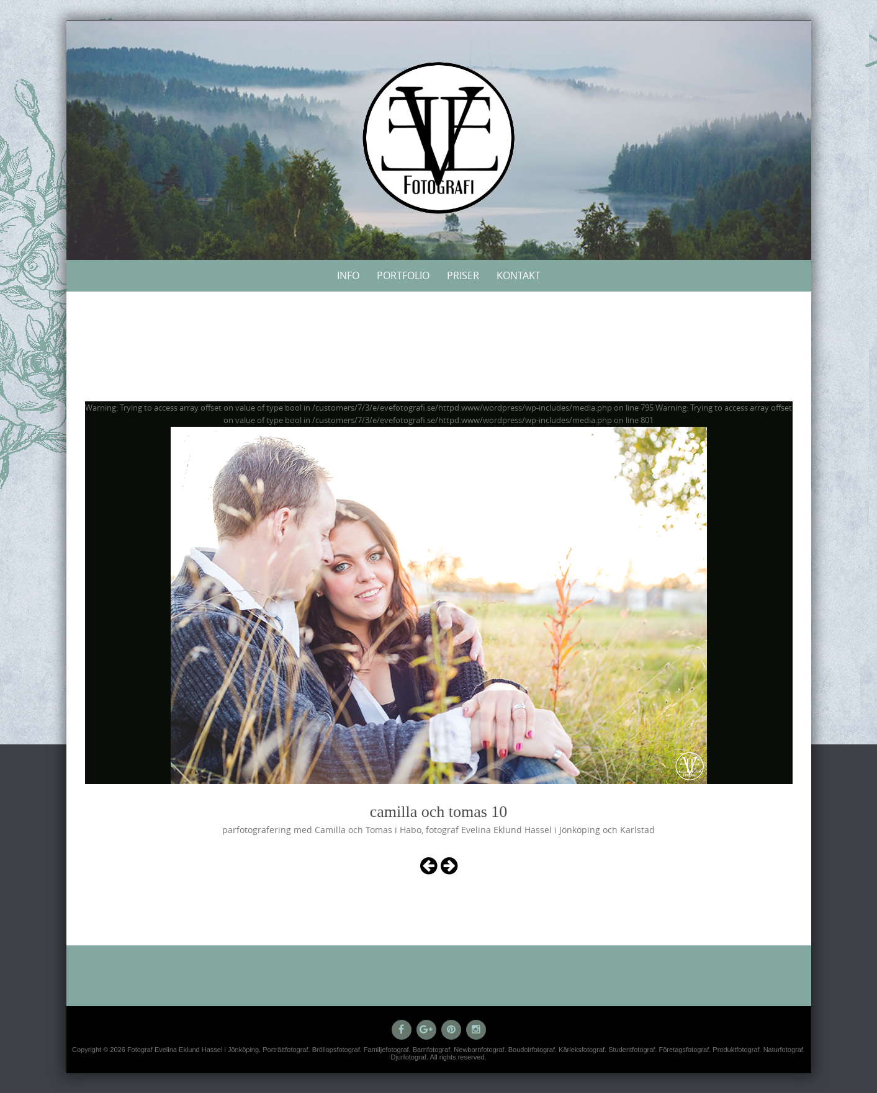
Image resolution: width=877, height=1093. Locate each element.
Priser (463, 275)
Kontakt (519, 275)
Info (348, 275)
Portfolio (403, 275)
